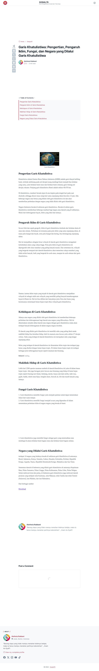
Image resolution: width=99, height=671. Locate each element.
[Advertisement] (49, 23)
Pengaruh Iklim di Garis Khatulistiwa (32, 105)
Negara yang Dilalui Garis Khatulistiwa (33, 118)
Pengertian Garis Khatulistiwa (30, 102)
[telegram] (14, 63)
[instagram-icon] (12, 657)
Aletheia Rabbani (18, 636)
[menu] (5, 3)
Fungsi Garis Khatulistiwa (28, 115)
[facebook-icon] (4, 657)
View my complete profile (13, 652)
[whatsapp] (14, 59)
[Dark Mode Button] (94, 3)
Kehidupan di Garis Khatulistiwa (31, 108)
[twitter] (14, 55)
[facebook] (14, 51)
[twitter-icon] (8, 657)
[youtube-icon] (16, 657)
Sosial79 (43, 2)
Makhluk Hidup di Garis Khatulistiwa (32, 112)
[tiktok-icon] (19, 657)
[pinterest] (14, 66)
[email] (14, 70)
